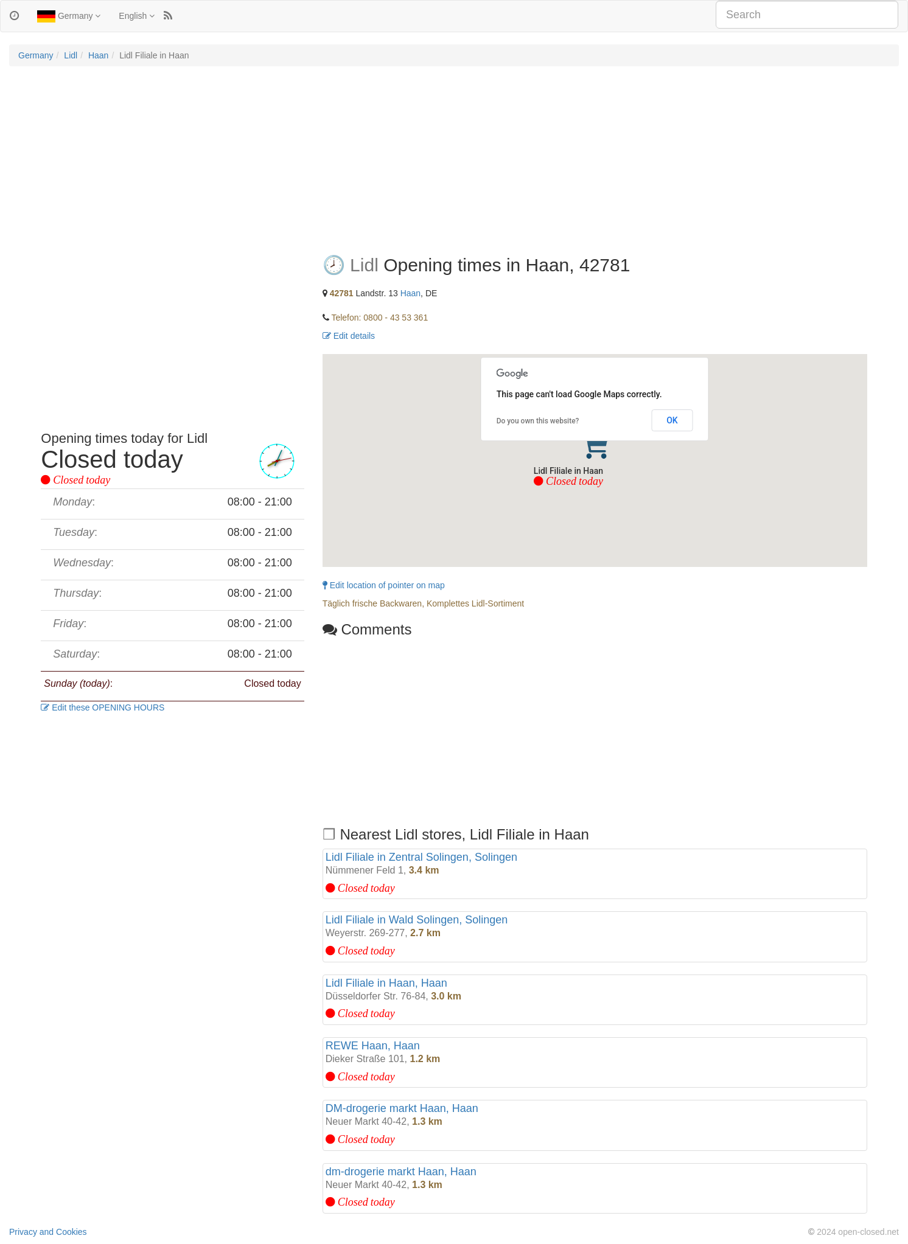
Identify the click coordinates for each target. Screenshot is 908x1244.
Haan (98, 55)
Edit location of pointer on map (384, 585)
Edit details (349, 336)
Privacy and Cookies (48, 1232)
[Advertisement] (454, 163)
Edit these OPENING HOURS (102, 707)
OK (672, 420)
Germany (68, 16)
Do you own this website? (538, 421)
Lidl (70, 55)
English (137, 16)
